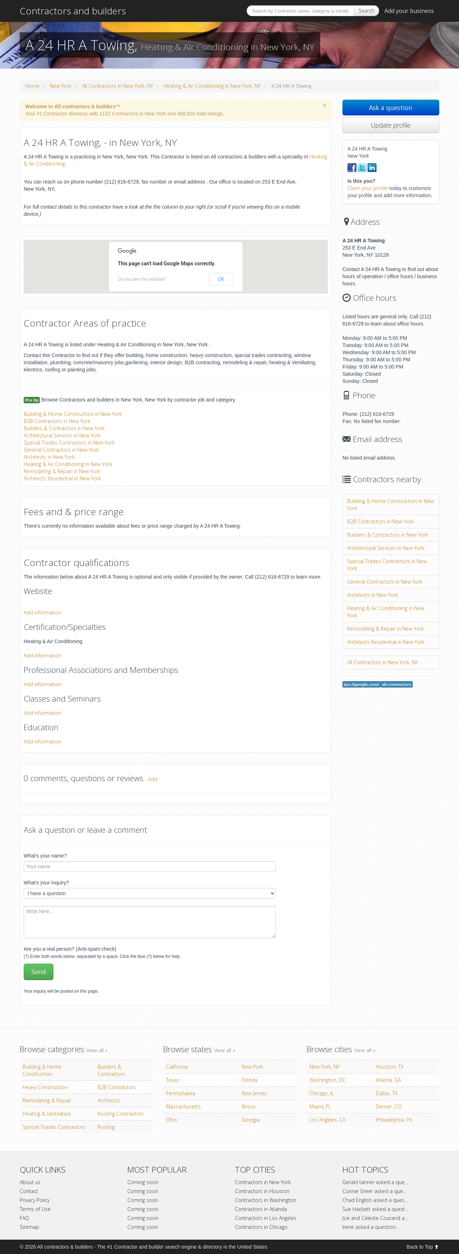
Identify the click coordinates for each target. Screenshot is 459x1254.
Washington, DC (327, 1080)
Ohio (171, 1119)
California (177, 1066)
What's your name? (45, 856)
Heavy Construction (45, 1087)
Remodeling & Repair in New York (62, 471)
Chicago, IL (321, 1093)
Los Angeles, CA (327, 1119)
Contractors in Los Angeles (266, 1218)
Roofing (106, 1127)
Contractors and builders (73, 10)
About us (30, 1182)
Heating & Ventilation (47, 1113)
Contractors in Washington (265, 1200)
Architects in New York (49, 456)
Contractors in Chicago (261, 1227)
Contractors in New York (263, 1182)
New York (60, 85)
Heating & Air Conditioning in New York (68, 464)
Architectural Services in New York (62, 435)
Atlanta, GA (388, 1080)
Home (32, 85)
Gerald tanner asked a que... (375, 1182)
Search (366, 10)
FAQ (24, 1218)
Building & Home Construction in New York (73, 413)
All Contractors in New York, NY (117, 85)
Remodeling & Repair (47, 1100)
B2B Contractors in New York (57, 421)
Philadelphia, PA (394, 1119)
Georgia (251, 1119)
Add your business (409, 11)
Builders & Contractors (111, 1070)
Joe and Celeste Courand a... (375, 1218)
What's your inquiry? (46, 882)
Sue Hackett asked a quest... (375, 1209)
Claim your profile (367, 188)
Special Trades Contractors (54, 1127)
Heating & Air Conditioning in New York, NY (212, 85)
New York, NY (324, 1066)
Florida (249, 1080)
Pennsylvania (180, 1093)
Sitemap (29, 1227)
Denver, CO (389, 1106)
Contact (29, 1191)
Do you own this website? (142, 279)
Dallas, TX (387, 1093)
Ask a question (390, 107)
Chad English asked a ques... (375, 1200)
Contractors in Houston (262, 1191)
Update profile (391, 125)
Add (152, 779)
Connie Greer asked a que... (374, 1191)
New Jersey (254, 1093)
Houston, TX (390, 1066)
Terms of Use (35, 1209)
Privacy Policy (34, 1200)
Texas (172, 1080)
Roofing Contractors (121, 1113)
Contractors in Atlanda (261, 1209)
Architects (109, 1100)
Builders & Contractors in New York (64, 428)
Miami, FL (320, 1106)
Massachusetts (183, 1106)
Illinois (249, 1106)
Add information (42, 612)
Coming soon (142, 1182)
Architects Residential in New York (62, 478)
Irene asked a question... (370, 1227)
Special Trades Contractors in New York (69, 442)
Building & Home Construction (42, 1070)
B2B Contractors (117, 1087)
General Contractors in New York (61, 449)
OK (221, 279)
